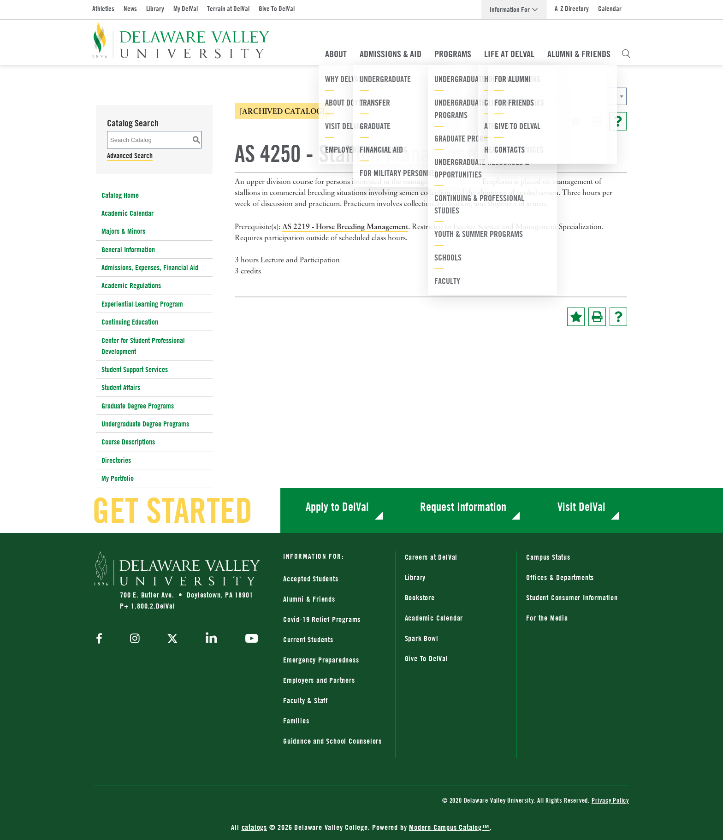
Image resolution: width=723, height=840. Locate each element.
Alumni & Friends (578, 54)
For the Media (547, 617)
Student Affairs (120, 387)
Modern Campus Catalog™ (449, 827)
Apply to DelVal (337, 506)
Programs (452, 54)
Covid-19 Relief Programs (322, 619)
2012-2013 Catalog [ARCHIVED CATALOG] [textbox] (504, 96)
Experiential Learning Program (142, 303)
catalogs (254, 827)
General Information (128, 249)
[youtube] (249, 639)
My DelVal (185, 8)
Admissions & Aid (390, 54)
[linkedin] (211, 639)
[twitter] (172, 639)
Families (296, 720)
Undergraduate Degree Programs (145, 423)
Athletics (103, 8)
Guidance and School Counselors (332, 740)
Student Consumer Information (571, 597)
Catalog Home (120, 195)
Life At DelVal (509, 54)
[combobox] (534, 96)
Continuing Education (129, 321)
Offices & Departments (560, 577)
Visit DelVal (581, 506)
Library (155, 8)
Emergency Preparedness (321, 659)
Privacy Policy (610, 800)
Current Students (308, 639)
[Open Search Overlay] (626, 54)
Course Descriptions (128, 441)
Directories (116, 460)
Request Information (463, 506)
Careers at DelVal (431, 557)
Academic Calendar (127, 213)
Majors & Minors (123, 231)
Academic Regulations (131, 285)
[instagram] (134, 639)
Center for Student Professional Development (143, 346)
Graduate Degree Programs (137, 405)
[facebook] (101, 639)
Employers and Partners (319, 680)
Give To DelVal (277, 8)
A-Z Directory (572, 8)
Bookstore (420, 597)
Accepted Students (310, 578)
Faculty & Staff (305, 700)
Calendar (610, 8)
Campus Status (548, 557)
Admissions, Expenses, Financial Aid (149, 267)
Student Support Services (134, 369)
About (336, 54)
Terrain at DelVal (228, 8)
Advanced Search (130, 155)
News (130, 8)
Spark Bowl (422, 638)
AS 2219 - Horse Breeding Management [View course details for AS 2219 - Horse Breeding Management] (345, 226)
